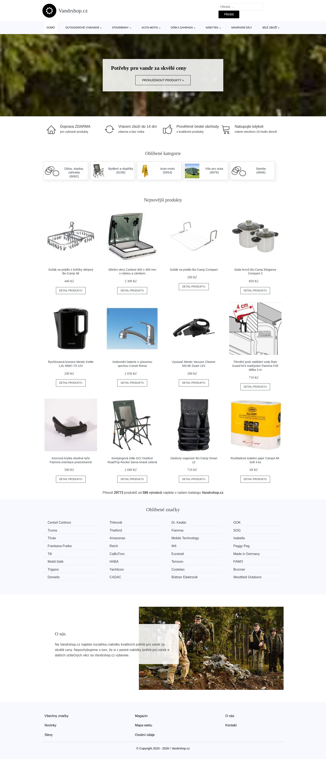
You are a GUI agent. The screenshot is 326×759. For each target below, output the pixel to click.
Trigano (53, 569)
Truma (52, 530)
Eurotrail (177, 554)
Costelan (177, 569)
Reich (114, 546)
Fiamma (177, 530)
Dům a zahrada (182, 27)
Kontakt (231, 725)
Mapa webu (143, 725)
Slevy (48, 735)
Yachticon (117, 569)
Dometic (54, 577)
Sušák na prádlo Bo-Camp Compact (194, 269)
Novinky (50, 725)
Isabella (239, 538)
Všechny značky (56, 716)
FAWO (238, 561)
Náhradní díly (241, 27)
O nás (229, 716)
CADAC (115, 577)
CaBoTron (117, 554)
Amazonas (117, 538)
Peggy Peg (241, 546)
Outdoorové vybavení (82, 27)
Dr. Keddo (178, 522)
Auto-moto (150, 27)
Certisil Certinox (59, 522)
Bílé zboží (270, 27)
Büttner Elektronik (184, 577)
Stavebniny (120, 27)
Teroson (177, 561)
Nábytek (212, 27)
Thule (52, 538)
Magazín (141, 716)
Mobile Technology (185, 538)
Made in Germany (246, 554)
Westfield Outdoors (247, 577)
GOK (237, 522)
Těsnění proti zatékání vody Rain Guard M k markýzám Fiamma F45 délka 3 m (255, 365)
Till (50, 554)
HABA (114, 561)
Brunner (239, 569)
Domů (51, 27)
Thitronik (116, 522)
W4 (173, 546)
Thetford (116, 530)
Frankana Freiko (60, 546)
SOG (237, 530)
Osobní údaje (145, 735)
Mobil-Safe (55, 561)
